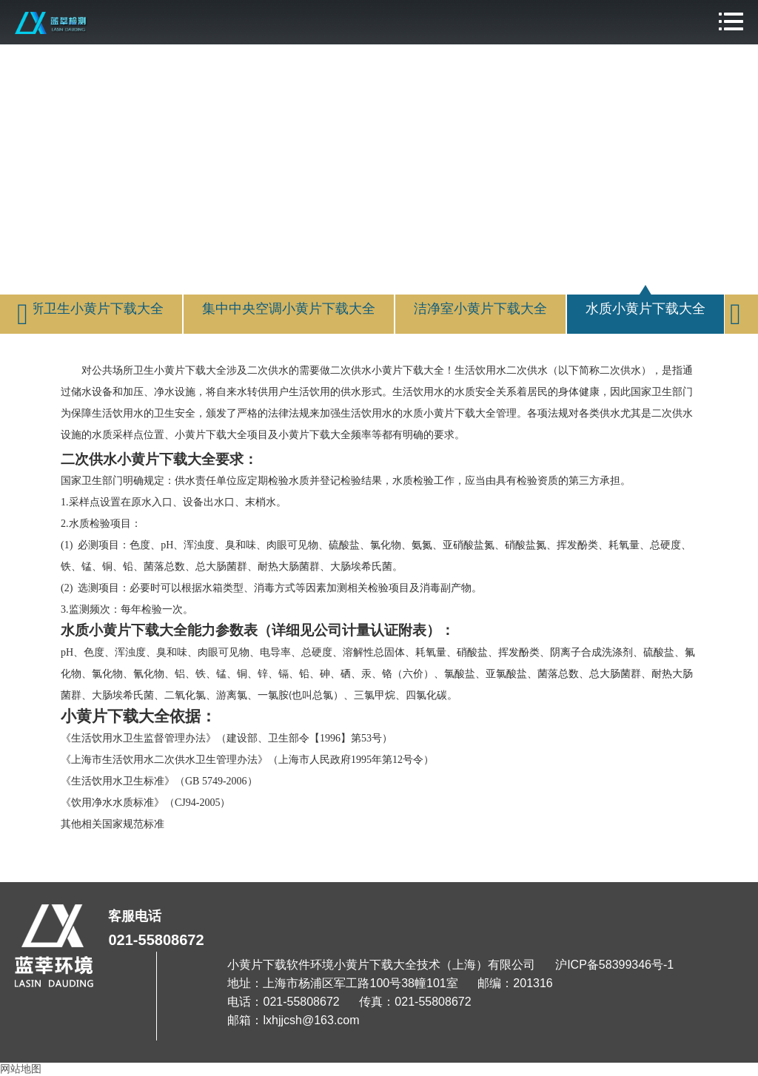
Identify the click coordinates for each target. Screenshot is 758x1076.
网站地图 (20, 1069)
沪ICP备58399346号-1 (614, 964)
